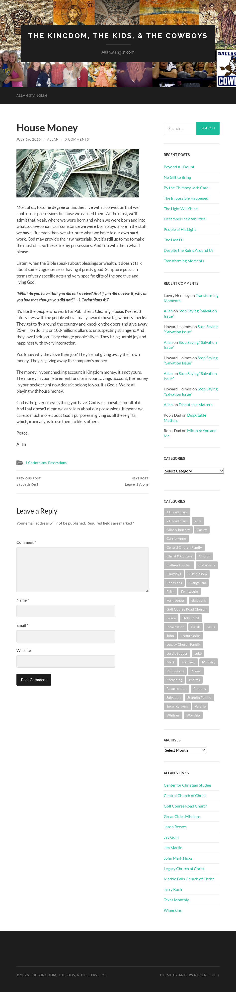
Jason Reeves (175, 826)
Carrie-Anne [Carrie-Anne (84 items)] (176, 538)
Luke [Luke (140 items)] (198, 653)
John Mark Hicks (178, 858)
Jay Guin (171, 837)
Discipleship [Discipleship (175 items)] (197, 574)
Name (22, 600)
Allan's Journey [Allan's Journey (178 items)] (178, 530)
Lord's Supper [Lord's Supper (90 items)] (177, 653)
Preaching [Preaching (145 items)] (174, 680)
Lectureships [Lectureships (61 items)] (190, 635)
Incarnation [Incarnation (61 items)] (175, 627)
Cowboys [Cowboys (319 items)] (173, 574)
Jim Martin (173, 847)
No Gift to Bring (177, 177)
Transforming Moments (184, 260)
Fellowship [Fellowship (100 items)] (189, 591)
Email (22, 625)
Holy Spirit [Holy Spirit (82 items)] (190, 618)
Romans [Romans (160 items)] (199, 688)
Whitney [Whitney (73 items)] (173, 715)
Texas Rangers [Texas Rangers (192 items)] (177, 706)
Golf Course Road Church (186, 806)
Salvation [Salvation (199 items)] (173, 697)
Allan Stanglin (31, 95)
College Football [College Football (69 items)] (179, 565)
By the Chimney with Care (186, 187)
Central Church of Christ (185, 795)
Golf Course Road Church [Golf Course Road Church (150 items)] (186, 609)
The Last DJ (174, 239)
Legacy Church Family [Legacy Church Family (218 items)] (183, 644)
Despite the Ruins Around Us (189, 250)
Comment (26, 542)
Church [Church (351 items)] (205, 556)
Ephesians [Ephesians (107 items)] (174, 583)
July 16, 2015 (28, 139)
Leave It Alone (137, 481)
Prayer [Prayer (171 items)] (196, 671)
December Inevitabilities (185, 218)
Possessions (57, 463)
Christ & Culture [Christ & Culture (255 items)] (179, 556)
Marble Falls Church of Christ (189, 878)
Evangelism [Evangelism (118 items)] (197, 583)
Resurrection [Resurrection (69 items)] (176, 688)
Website (23, 650)
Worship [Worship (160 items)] (193, 715)
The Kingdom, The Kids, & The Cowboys (118, 36)
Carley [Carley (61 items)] (202, 530)
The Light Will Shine (181, 208)
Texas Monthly (176, 899)
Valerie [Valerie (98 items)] (200, 706)
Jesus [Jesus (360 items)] (211, 627)
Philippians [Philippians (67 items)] (175, 671)
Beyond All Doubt (179, 166)
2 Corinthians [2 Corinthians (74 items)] (177, 521)
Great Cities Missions (182, 816)
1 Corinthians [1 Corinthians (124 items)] (177, 512)
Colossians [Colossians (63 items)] (206, 565)
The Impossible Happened (186, 198)
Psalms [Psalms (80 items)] (194, 680)
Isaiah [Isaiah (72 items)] (195, 627)
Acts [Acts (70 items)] (197, 521)
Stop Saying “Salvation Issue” (191, 329)
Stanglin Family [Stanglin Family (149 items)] (199, 697)
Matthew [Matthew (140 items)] (188, 662)
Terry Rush (173, 889)
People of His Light (180, 229)
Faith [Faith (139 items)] (170, 591)
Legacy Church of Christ (184, 868)
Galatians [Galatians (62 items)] (198, 600)
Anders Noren (193, 975)
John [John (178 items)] (170, 635)
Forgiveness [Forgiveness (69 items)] (175, 600)
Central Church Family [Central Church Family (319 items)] (184, 547)
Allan (53, 139)
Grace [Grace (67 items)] (171, 618)
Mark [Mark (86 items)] (170, 662)
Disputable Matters (195, 404)
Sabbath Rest (28, 481)
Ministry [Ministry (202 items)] (208, 662)
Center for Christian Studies (188, 785)
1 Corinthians (36, 463)
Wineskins (173, 910)
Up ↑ (215, 975)
